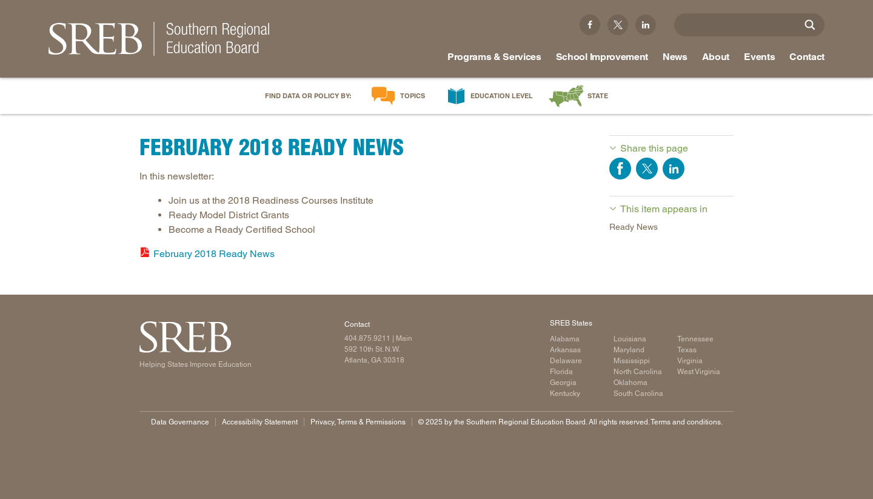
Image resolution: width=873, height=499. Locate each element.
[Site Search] (809, 24)
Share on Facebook (620, 168)
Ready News (633, 227)
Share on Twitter (647, 168)
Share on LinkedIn (673, 168)
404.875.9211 (367, 338)
